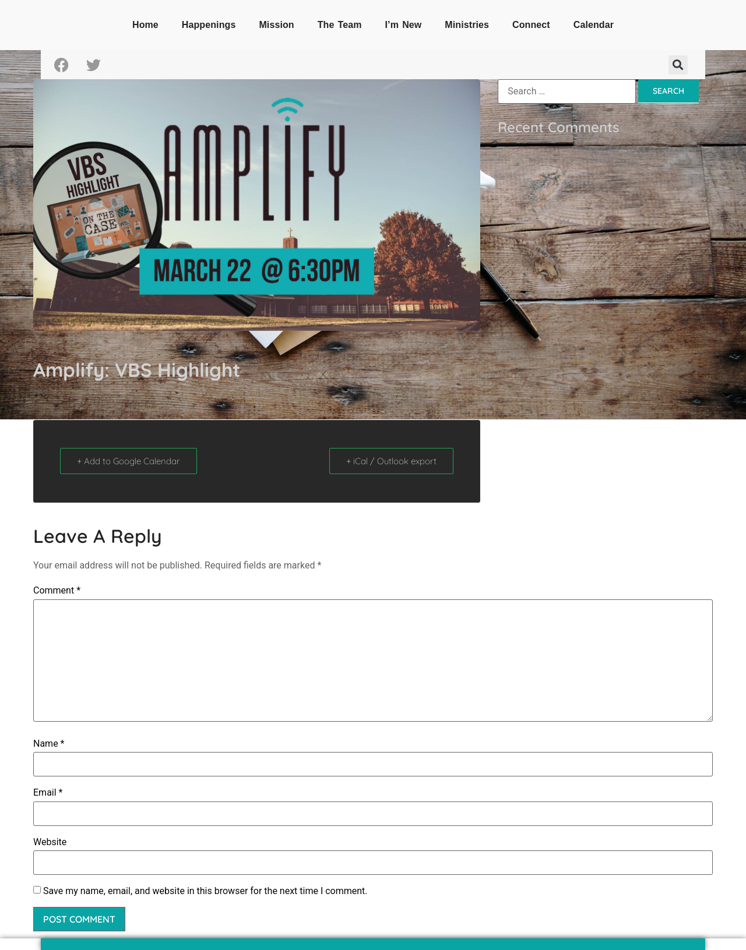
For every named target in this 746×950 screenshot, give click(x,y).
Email (47, 792)
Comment (56, 590)
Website (49, 842)
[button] (678, 65)
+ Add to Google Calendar (128, 461)
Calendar (593, 25)
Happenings (209, 25)
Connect (531, 25)
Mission (276, 25)
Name (49, 743)
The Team (340, 25)
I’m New (403, 25)
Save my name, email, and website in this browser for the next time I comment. (205, 891)
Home (145, 25)
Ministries (467, 25)
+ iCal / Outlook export (391, 461)
